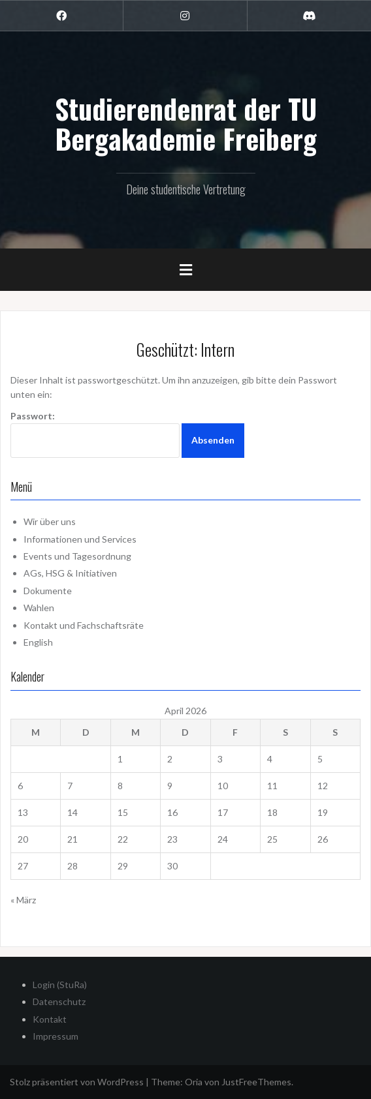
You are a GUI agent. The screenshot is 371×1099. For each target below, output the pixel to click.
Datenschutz (59, 1001)
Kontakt (50, 1019)
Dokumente (48, 590)
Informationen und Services (80, 539)
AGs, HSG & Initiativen (70, 573)
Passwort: (95, 434)
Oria (193, 1081)
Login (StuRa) (60, 984)
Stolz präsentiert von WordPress (77, 1081)
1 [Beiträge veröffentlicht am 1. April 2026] (120, 758)
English (38, 642)
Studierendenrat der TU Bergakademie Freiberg (186, 123)
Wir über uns (50, 521)
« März (23, 899)
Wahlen (39, 607)
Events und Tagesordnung (77, 556)
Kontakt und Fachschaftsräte (84, 625)
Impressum (55, 1036)
